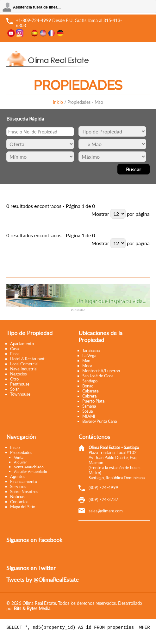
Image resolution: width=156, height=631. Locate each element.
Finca (14, 353)
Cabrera (89, 395)
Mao (86, 360)
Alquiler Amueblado (30, 471)
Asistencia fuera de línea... (37, 7)
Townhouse (20, 394)
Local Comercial (24, 363)
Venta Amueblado (29, 466)
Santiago (89, 380)
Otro (14, 378)
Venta (18, 457)
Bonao (87, 385)
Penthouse (19, 383)
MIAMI (88, 416)
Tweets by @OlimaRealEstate (42, 579)
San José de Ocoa (97, 375)
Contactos (19, 501)
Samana (89, 406)
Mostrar (100, 214)
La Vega (89, 355)
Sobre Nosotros (24, 491)
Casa (14, 348)
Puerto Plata (93, 401)
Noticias (17, 496)
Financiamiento (23, 481)
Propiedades (21, 452)
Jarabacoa (91, 350)
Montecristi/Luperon (101, 370)
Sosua (87, 411)
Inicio (58, 102)
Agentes (17, 476)
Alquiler (20, 462)
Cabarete (90, 390)
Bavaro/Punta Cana (99, 421)
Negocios (18, 373)
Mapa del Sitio (22, 506)
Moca (87, 365)
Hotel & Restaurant (27, 358)
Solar (14, 389)
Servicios (18, 486)
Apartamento (22, 343)
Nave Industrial (23, 368)
